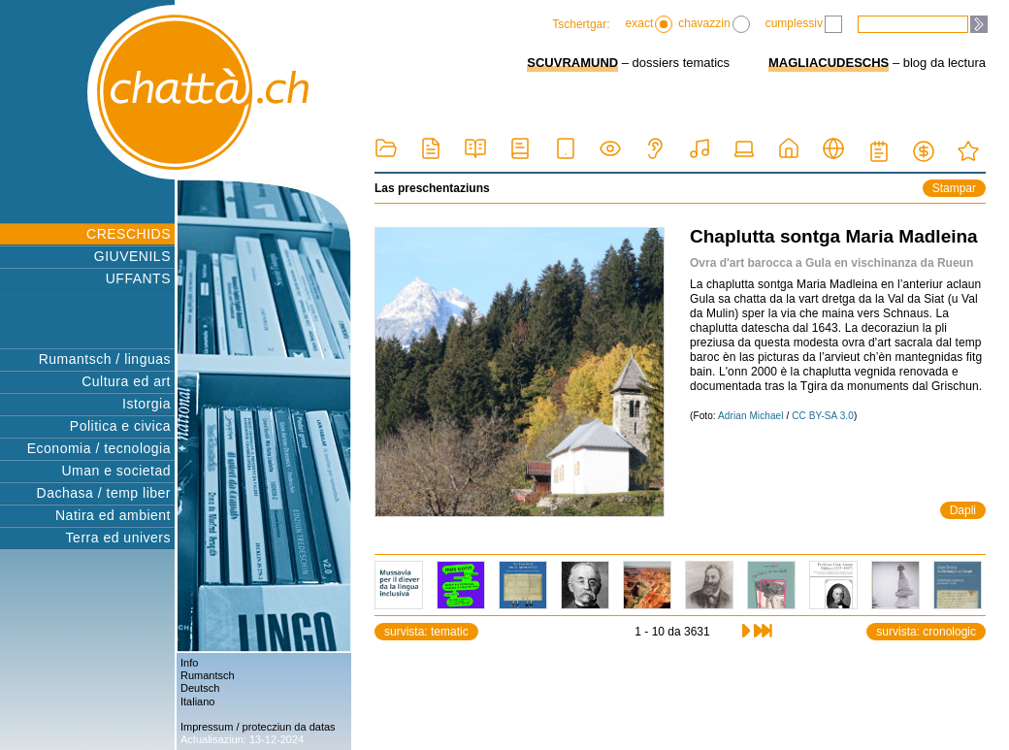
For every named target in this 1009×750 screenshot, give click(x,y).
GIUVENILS (132, 256)
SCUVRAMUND (572, 62)
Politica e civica (120, 426)
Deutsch (199, 688)
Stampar (954, 188)
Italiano (197, 701)
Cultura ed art (126, 381)
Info (189, 662)
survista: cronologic (926, 631)
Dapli (963, 510)
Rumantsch (207, 675)
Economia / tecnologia (99, 448)
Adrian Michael (751, 415)
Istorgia (146, 403)
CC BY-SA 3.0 (823, 415)
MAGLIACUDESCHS (828, 62)
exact (649, 24)
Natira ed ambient (113, 515)
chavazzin (713, 24)
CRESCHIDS (128, 234)
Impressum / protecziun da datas (258, 727)
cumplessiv (803, 24)
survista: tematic (426, 631)
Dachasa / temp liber (104, 493)
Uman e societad (116, 470)
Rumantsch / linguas (105, 359)
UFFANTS (138, 278)
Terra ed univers (118, 537)
